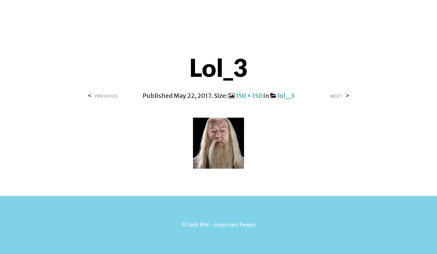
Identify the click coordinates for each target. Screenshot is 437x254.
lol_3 (286, 96)
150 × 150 (249, 96)
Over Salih (159, 13)
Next (336, 96)
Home (126, 13)
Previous (106, 96)
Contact (198, 13)
